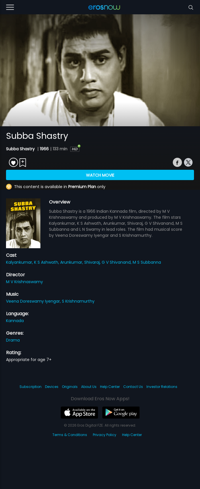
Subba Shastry (21, 149)
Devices (51, 386)
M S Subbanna (147, 262)
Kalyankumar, (20, 262)
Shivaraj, (93, 262)
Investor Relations (161, 386)
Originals (70, 386)
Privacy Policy (104, 434)
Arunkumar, (72, 262)
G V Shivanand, (117, 262)
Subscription (30, 386)
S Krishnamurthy (78, 301)
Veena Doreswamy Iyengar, (34, 301)
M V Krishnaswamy (24, 282)
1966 (44, 149)
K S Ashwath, (47, 262)
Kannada (15, 321)
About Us (89, 386)
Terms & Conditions (69, 434)
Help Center (110, 386)
